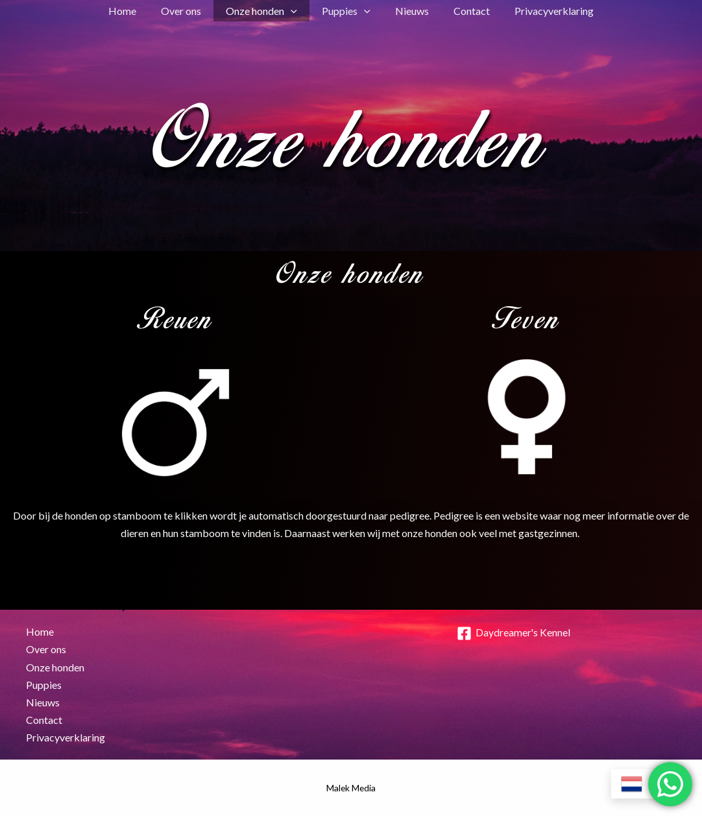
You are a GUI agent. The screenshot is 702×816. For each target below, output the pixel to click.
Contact (464, 11)
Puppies (346, 10)
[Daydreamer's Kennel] (514, 633)
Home (134, 11)
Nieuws (408, 11)
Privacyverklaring (542, 11)
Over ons (189, 11)
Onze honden (265, 10)
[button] (294, 10)
